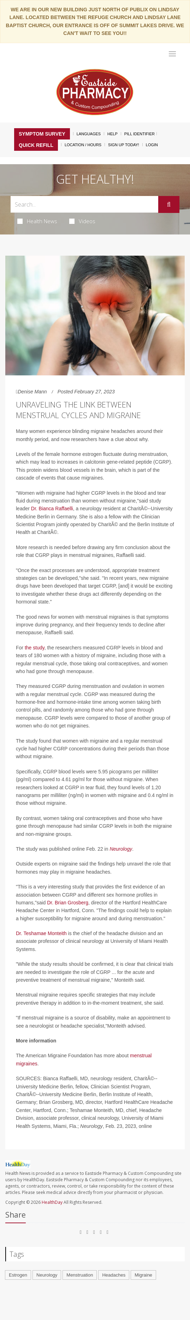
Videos (82, 221)
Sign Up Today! (123, 145)
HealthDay (52, 1202)
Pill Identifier (139, 134)
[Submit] (168, 204)
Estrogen (18, 1275)
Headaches (113, 1275)
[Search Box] (84, 204)
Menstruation (79, 1275)
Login (152, 145)
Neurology (120, 849)
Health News (37, 221)
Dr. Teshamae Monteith (41, 933)
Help (112, 134)
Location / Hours (83, 145)
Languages (89, 134)
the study (34, 647)
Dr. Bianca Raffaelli (52, 508)
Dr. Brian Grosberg (67, 902)
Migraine (143, 1275)
